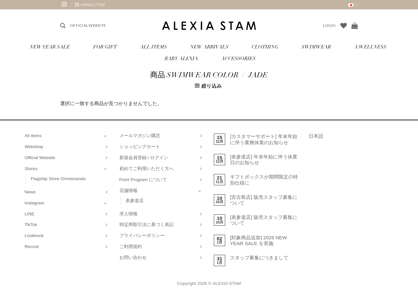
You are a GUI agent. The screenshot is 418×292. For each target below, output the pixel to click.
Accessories (238, 59)
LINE (29, 213)
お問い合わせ (133, 257)
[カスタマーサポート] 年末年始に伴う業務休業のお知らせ (263, 139)
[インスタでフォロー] (64, 4)
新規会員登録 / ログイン (143, 157)
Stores (31, 168)
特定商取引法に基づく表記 (146, 224)
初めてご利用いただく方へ (146, 168)
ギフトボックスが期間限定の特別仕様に (264, 179)
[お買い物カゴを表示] (354, 25)
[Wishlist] (343, 25)
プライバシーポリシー (142, 235)
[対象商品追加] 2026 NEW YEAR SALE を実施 (258, 240)
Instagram (34, 202)
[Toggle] (105, 136)
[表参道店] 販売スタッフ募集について (263, 220)
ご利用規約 (130, 246)
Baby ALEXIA (181, 59)
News (30, 191)
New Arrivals (209, 47)
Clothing (265, 47)
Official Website (88, 25)
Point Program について (143, 179)
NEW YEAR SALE (50, 47)
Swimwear (316, 47)
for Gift (105, 47)
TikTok (31, 224)
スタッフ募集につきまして (259, 257)
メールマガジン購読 (139, 135)
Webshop (34, 146)
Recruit (31, 246)
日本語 (316, 136)
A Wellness (370, 47)
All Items (153, 47)
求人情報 (128, 213)
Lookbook (34, 235)
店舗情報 (128, 190)
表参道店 (135, 200)
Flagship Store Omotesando (58, 178)
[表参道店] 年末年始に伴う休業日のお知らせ (263, 159)
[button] (90, 5)
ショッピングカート (139, 146)
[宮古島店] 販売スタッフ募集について (263, 200)
